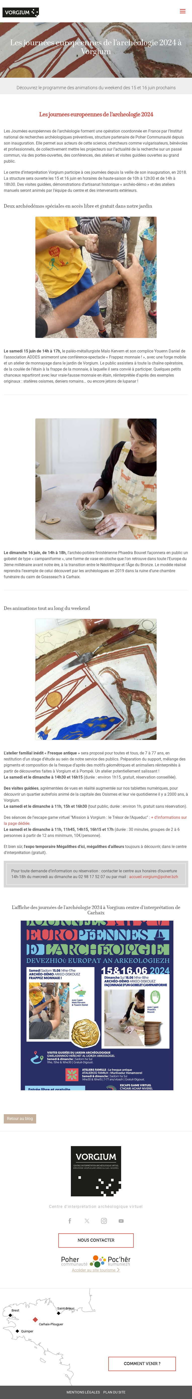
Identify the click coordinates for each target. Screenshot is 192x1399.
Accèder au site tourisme (96, 1270)
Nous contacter (96, 1240)
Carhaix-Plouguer (51, 1324)
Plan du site (114, 1392)
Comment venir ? (142, 1364)
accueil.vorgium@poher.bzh (153, 876)
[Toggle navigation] (183, 11)
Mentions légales (83, 1392)
